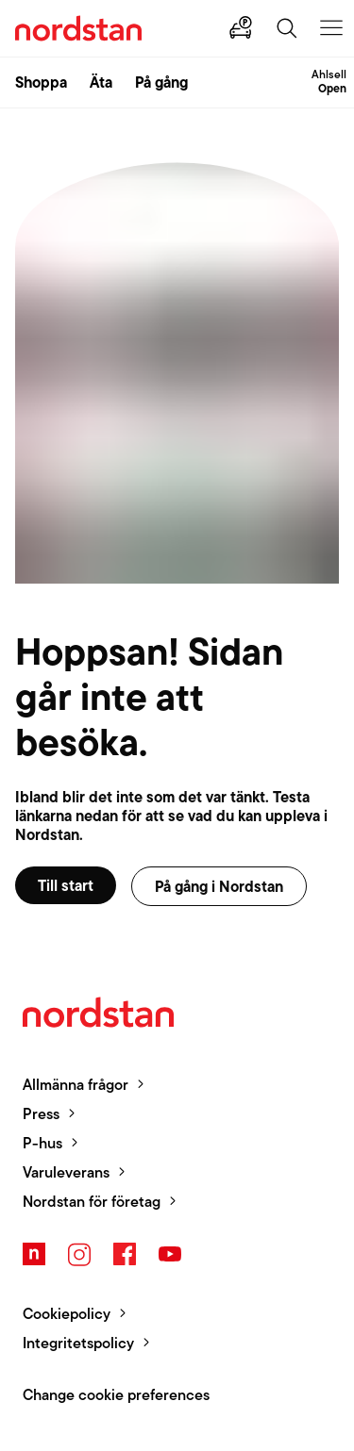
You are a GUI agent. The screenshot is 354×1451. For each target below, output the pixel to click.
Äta (101, 82)
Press (41, 1114)
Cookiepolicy (66, 1314)
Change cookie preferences (116, 1395)
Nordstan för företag (91, 1201)
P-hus (42, 1143)
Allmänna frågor (75, 1085)
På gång (161, 82)
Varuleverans (66, 1172)
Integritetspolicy (78, 1343)
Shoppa (41, 82)
